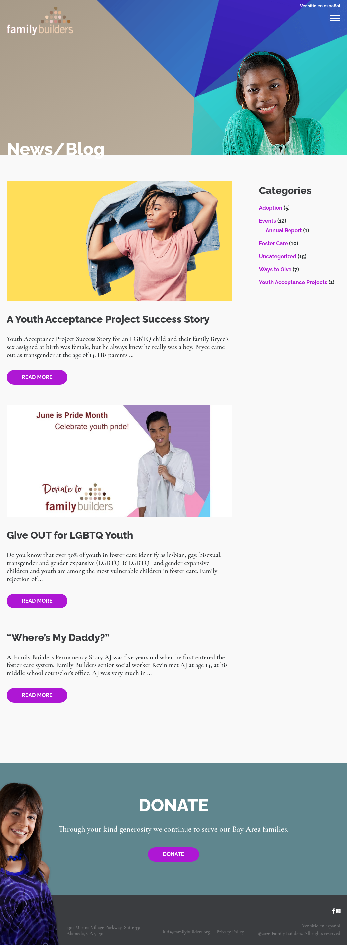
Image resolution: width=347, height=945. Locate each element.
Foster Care (273, 243)
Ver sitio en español (320, 5)
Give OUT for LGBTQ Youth (70, 535)
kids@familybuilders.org (186, 932)
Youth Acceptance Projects (293, 282)
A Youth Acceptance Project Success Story (108, 319)
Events (267, 221)
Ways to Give (275, 269)
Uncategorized (277, 256)
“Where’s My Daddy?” (58, 637)
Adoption (270, 208)
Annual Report (284, 230)
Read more (37, 377)
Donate (173, 854)
